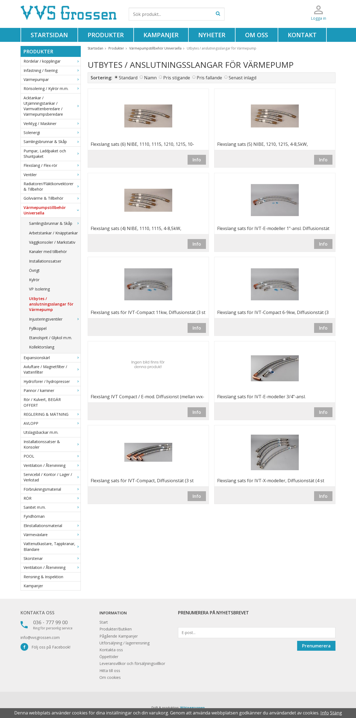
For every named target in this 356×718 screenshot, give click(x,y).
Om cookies (110, 677)
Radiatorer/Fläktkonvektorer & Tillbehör (52, 186)
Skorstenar (52, 558)
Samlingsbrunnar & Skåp (52, 141)
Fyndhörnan (34, 516)
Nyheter (211, 35)
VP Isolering (39, 289)
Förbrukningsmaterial (52, 489)
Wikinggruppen (192, 707)
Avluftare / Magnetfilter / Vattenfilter (52, 369)
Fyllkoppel (38, 328)
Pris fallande (209, 78)
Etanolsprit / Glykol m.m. (50, 337)
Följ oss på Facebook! (45, 647)
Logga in (318, 18)
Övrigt (34, 270)
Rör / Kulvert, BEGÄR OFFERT (42, 402)
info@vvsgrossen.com (40, 637)
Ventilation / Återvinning (52, 465)
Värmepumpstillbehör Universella (52, 210)
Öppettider (108, 656)
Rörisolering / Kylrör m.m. (52, 88)
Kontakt (302, 35)
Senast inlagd (242, 78)
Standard (128, 78)
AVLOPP (52, 423)
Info (197, 160)
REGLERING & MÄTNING (52, 414)
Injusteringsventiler (55, 319)
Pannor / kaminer (52, 390)
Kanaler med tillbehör (48, 251)
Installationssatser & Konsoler (52, 444)
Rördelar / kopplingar (52, 61)
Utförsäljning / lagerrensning (124, 643)
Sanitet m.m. (52, 507)
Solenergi (52, 132)
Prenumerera (316, 646)
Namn (150, 78)
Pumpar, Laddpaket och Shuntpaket (52, 153)
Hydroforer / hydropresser (52, 381)
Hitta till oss (109, 670)
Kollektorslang (41, 347)
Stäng (336, 713)
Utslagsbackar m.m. (41, 432)
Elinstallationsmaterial (52, 525)
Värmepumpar (52, 79)
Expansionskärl (52, 357)
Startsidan (49, 35)
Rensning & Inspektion (43, 576)
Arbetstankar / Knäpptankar (53, 233)
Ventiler (52, 174)
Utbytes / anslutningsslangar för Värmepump (51, 304)
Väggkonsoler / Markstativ (52, 242)
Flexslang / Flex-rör (52, 165)
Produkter (106, 35)
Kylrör (34, 279)
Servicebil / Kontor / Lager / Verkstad (52, 477)
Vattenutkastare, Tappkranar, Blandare (52, 546)
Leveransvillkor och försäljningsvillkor (132, 663)
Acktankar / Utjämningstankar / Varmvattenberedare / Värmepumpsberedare (52, 106)
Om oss (256, 35)
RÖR (52, 498)
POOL (52, 456)
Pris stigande (176, 78)
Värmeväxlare (52, 534)
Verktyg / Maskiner (52, 123)
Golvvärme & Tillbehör (52, 198)
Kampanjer (161, 35)
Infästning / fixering (52, 70)
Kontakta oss (37, 613)
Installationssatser (45, 261)
